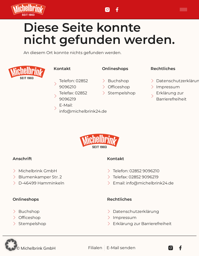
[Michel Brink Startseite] (28, 9)
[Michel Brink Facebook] (117, 9)
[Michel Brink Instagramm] (107, 9)
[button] (11, 245)
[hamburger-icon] (183, 9)
